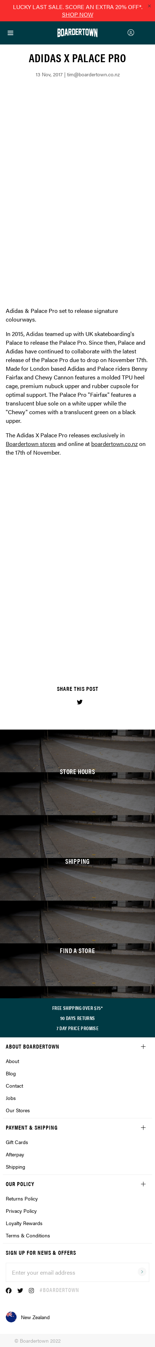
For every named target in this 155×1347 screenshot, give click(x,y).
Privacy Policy (21, 1210)
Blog (11, 1073)
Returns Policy (22, 1198)
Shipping (15, 1166)
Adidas (35, 334)
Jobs (11, 1097)
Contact (14, 1085)
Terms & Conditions (28, 1235)
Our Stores (18, 1110)
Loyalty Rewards (24, 1223)
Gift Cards (17, 1142)
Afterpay (15, 1154)
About (12, 1061)
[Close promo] (149, 6)
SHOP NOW (77, 14)
